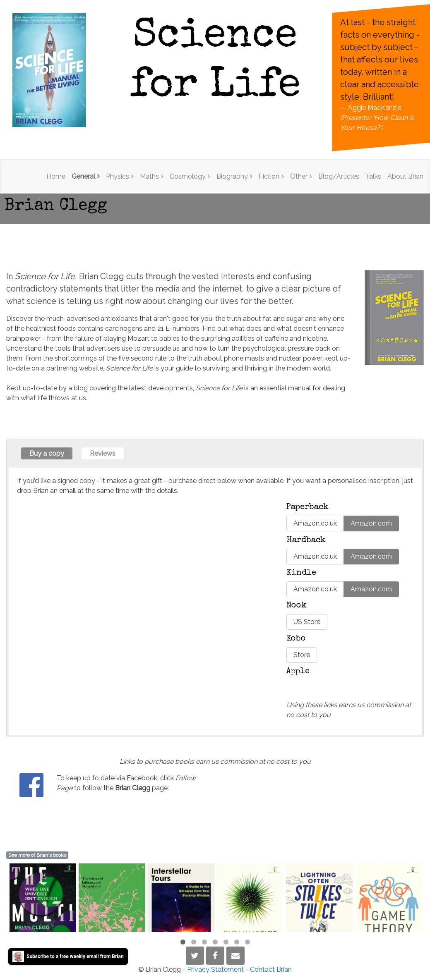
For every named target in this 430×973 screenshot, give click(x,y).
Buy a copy (46, 453)
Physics (117, 176)
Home (55, 176)
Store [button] (301, 655)
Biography (232, 176)
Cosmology (188, 176)
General (83, 176)
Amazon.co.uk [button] (315, 523)
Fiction (269, 176)
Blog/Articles (338, 176)
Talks (373, 176)
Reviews (102, 453)
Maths (149, 176)
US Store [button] (306, 622)
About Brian (405, 176)
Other (298, 176)
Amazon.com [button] (371, 523)
